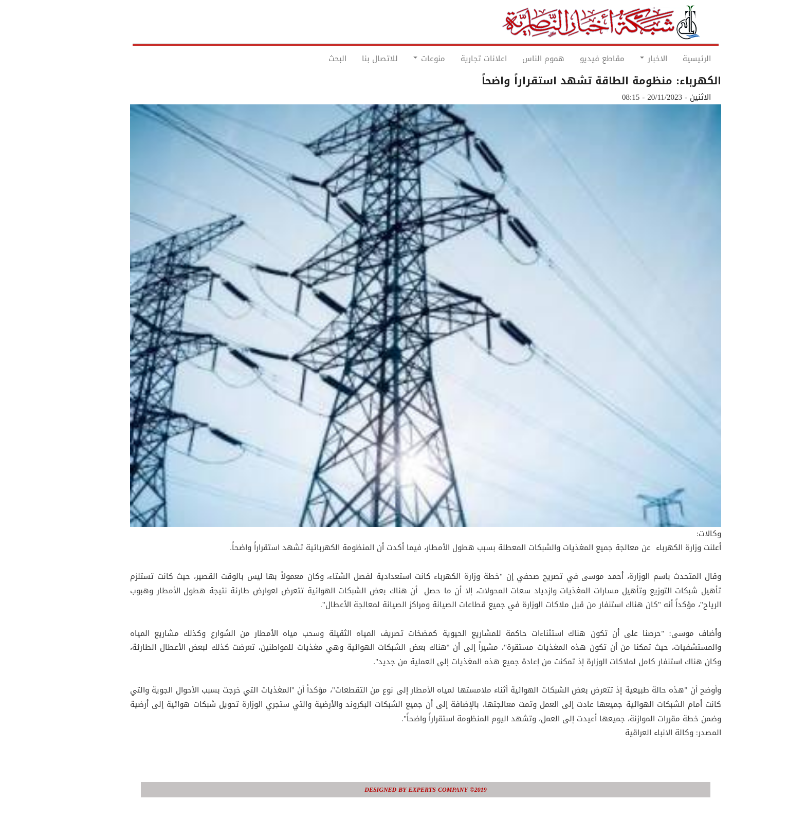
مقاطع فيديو (579, 58)
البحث (315, 58)
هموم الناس (521, 58)
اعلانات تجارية (461, 58)
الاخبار (631, 58)
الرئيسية (674, 58)
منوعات (407, 58)
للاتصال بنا (357, 58)
